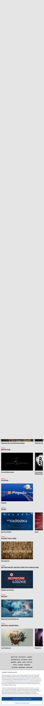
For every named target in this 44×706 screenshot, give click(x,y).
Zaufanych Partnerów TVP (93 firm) (21, 680)
